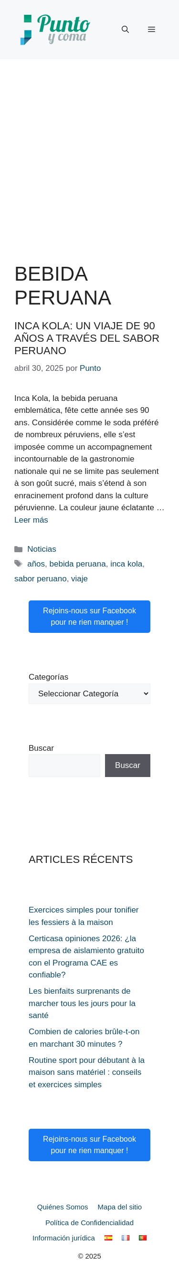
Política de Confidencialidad (89, 1222)
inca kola (126, 563)
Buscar (41, 748)
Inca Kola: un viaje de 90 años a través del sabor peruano (86, 338)
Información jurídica (63, 1238)
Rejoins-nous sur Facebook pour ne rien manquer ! (89, 616)
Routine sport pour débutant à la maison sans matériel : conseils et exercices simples (87, 1072)
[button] (125, 29)
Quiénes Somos (62, 1207)
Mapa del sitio (120, 1207)
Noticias (41, 549)
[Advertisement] (89, 153)
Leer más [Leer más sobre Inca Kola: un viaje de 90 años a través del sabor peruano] (31, 520)
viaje (79, 578)
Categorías (48, 677)
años (36, 563)
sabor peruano (40, 578)
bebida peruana (78, 563)
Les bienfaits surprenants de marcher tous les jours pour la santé (82, 1003)
